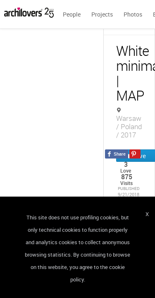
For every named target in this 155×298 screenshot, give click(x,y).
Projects (102, 14)
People (72, 14)
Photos (133, 14)
